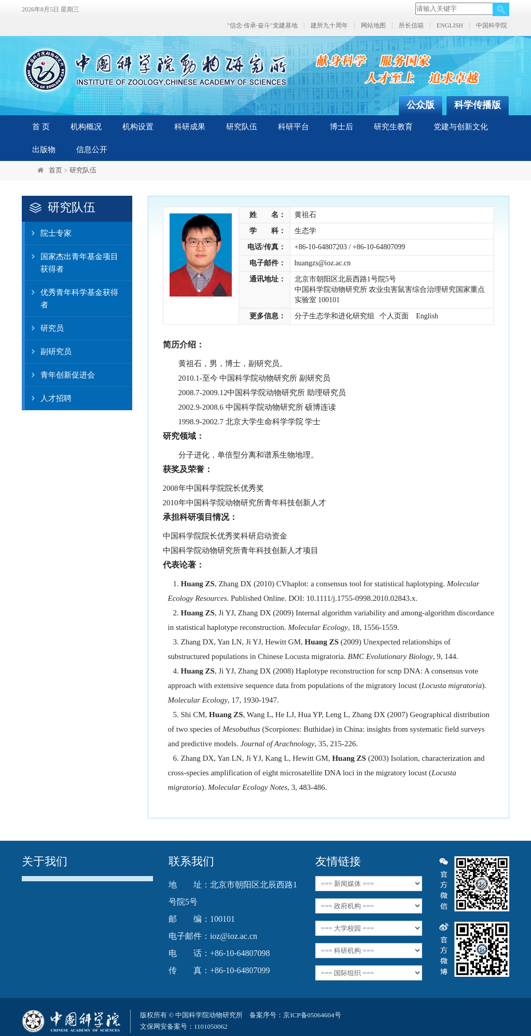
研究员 (44, 328)
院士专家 (48, 233)
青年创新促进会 (60, 375)
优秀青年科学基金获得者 (71, 295)
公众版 (421, 105)
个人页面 (394, 316)
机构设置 (137, 127)
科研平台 (293, 127)
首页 (55, 170)
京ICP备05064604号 (312, 1015)
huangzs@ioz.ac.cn (323, 263)
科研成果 (189, 127)
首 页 (41, 127)
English (427, 316)
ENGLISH (450, 25)
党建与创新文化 (461, 127)
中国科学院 (491, 25)
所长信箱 (411, 25)
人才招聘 (48, 398)
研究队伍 (241, 127)
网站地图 (373, 25)
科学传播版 (477, 105)
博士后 (341, 127)
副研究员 (48, 351)
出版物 (43, 149)
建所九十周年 (329, 25)
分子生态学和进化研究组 (334, 316)
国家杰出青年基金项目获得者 (71, 259)
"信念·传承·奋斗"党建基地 (262, 25)
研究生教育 (393, 127)
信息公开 (91, 149)
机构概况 (86, 127)
